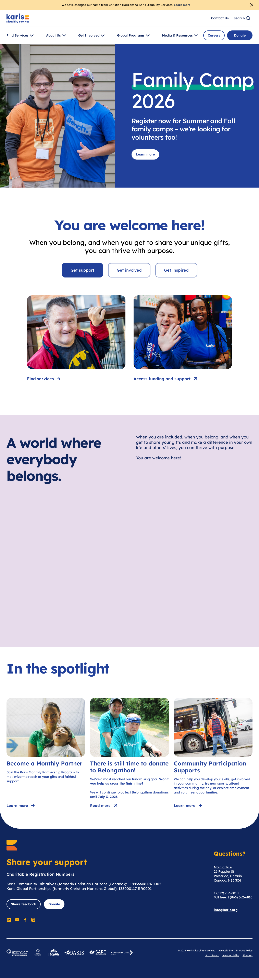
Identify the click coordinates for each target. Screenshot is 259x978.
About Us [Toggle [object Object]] (56, 35)
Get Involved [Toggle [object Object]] (92, 35)
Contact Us (220, 18)
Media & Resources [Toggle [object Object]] (180, 35)
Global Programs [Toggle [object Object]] (134, 35)
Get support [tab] (82, 270)
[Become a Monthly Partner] (46, 753)
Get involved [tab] (129, 270)
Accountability (230, 955)
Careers (214, 35)
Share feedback (23, 904)
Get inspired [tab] (176, 270)
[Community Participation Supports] (213, 753)
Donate (240, 35)
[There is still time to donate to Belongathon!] (129, 753)
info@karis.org (226, 910)
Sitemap (247, 955)
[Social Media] (9, 919)
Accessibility (225, 950)
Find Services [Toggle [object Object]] (21, 35)
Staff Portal (212, 955)
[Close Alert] (251, 4)
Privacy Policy (244, 950)
